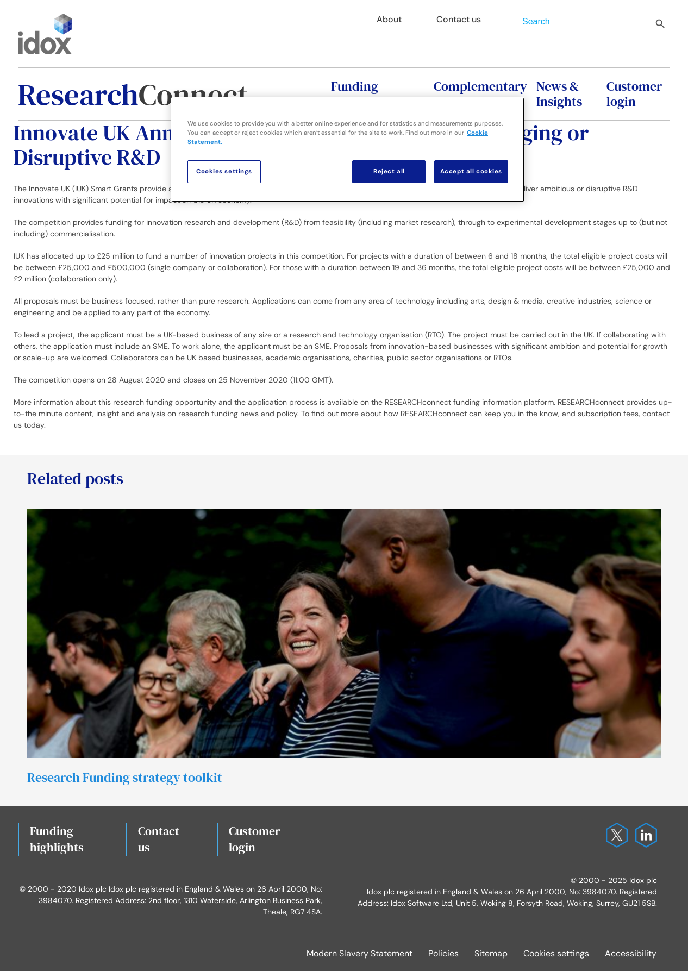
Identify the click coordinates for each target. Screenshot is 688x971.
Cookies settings (556, 953)
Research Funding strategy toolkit (124, 777)
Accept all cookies (471, 171)
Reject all (389, 171)
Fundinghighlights (57, 839)
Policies (443, 953)
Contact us (158, 839)
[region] (347, 149)
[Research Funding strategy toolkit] (344, 514)
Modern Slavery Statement (359, 953)
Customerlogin (254, 839)
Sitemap (491, 953)
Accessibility (630, 953)
